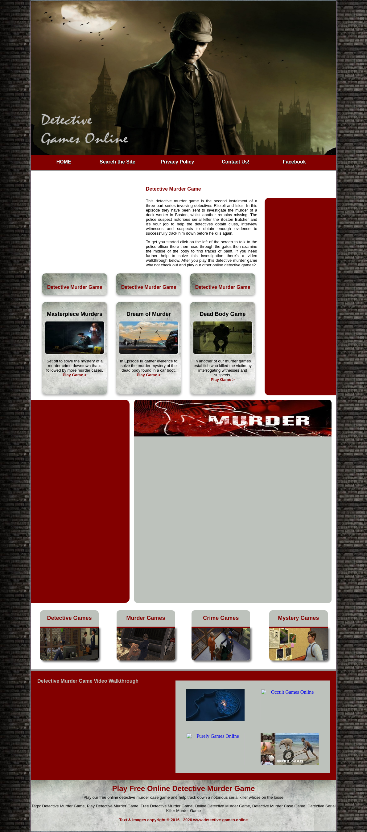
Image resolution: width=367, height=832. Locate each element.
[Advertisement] (88, 226)
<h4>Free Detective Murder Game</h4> (252, 727)
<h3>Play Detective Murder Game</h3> (99, 728)
